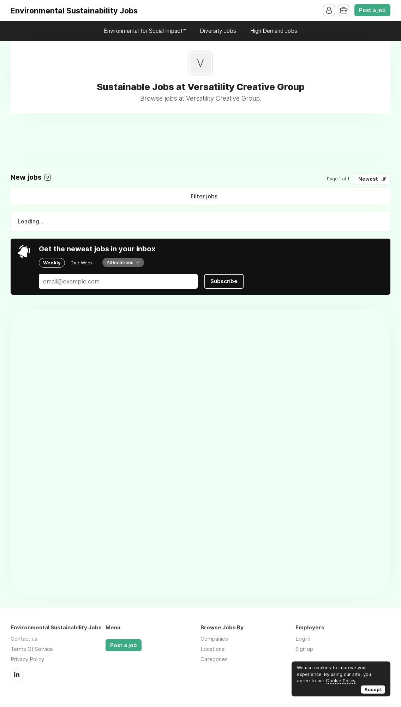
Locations (212, 649)
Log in (302, 638)
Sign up (304, 649)
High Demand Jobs (273, 31)
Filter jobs (204, 196)
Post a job (372, 10)
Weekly (52, 262)
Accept (373, 689)
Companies (214, 638)
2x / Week (82, 262)
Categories (214, 659)
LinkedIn (17, 675)
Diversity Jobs (218, 31)
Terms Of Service (32, 649)
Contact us (24, 638)
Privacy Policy (27, 659)
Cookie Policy (340, 680)
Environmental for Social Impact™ (145, 31)
